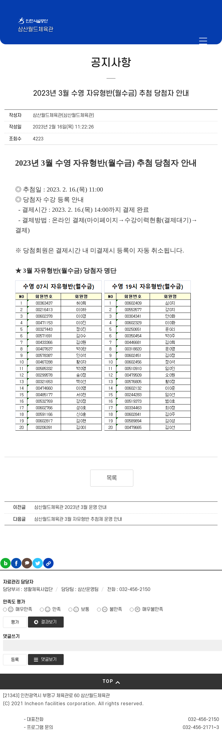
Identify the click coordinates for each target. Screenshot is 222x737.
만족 (56, 609)
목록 (112, 478)
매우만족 (23, 609)
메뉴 (203, 41)
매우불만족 (152, 609)
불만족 (116, 609)
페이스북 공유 (16, 563)
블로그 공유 (5, 563)
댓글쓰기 (11, 636)
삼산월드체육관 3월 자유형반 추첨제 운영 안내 (78, 519)
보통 (85, 609)
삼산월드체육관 (35, 29)
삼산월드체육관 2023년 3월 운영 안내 (70, 507)
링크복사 (48, 563)
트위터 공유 (37, 563)
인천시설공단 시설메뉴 (184, 41)
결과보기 (49, 622)
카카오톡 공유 (27, 563)
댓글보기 (49, 659)
